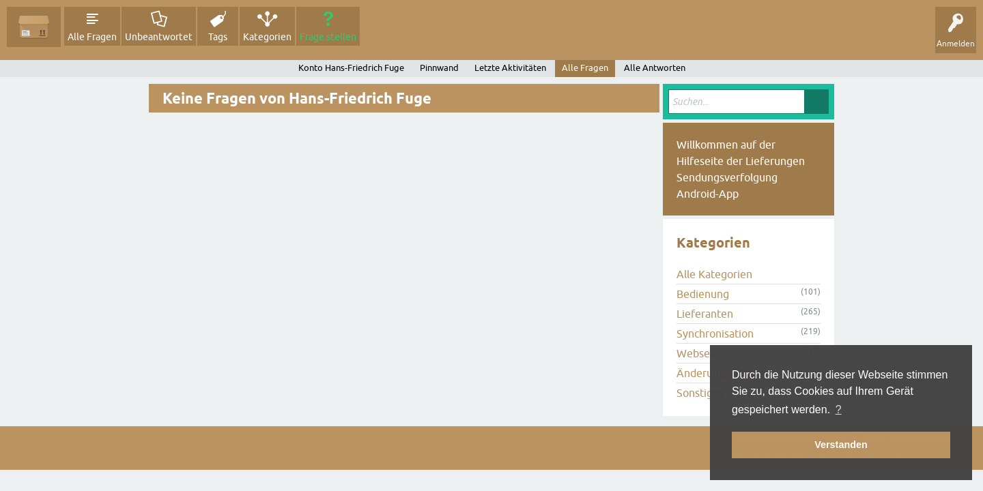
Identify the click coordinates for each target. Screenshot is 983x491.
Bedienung (702, 294)
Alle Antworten (654, 68)
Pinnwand (439, 68)
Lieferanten (704, 314)
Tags (217, 36)
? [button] (839, 409)
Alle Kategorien (714, 274)
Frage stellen (328, 36)
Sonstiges (700, 393)
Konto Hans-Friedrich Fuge (351, 68)
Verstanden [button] (841, 444)
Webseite (699, 353)
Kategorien (267, 36)
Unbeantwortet (159, 36)
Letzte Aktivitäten (510, 68)
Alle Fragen (92, 36)
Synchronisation (715, 333)
